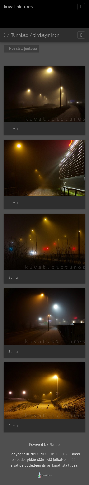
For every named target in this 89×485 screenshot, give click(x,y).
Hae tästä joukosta (21, 48)
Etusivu (4, 35)
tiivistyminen (46, 35)
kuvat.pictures (18, 7)
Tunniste (19, 35)
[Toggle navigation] (81, 6)
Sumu (13, 129)
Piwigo (54, 444)
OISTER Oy (58, 453)
